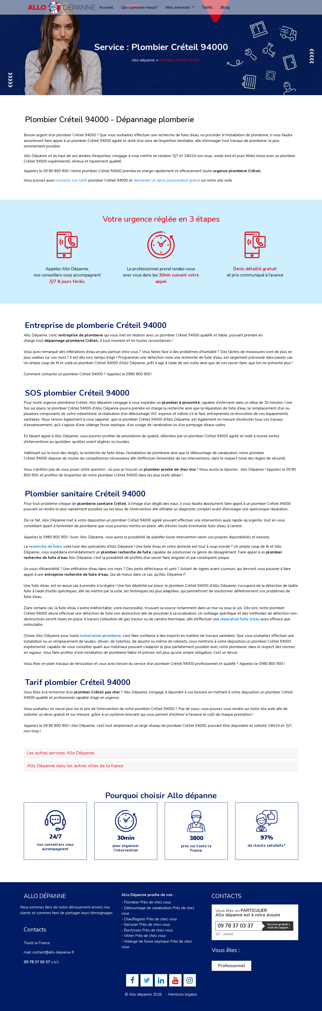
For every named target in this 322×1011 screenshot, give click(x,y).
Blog (225, 7)
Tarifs (207, 7)
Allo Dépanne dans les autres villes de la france (75, 766)
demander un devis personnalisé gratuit (167, 180)
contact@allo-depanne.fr (53, 952)
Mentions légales (182, 994)
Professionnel (231, 966)
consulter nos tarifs (71, 180)
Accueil (106, 7)
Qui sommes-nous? (139, 7)
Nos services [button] (178, 7)
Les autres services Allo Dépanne (60, 753)
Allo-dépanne (143, 60)
